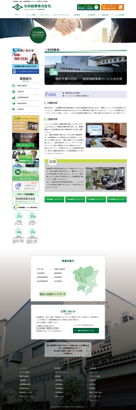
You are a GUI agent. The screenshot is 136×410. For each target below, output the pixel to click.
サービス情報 (30, 15)
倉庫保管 (21, 109)
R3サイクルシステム (27, 396)
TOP (16, 15)
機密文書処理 (22, 85)
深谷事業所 (41, 273)
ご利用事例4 (58, 392)
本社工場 (40, 269)
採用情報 (57, 376)
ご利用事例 (91, 15)
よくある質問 (119, 15)
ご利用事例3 (58, 388)
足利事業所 (58, 277)
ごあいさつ (93, 372)
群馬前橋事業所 (42, 277)
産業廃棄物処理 (23, 97)
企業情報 (77, 15)
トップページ (24, 368)
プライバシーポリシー (62, 372)
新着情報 (57, 368)
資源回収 (21, 91)
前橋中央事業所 (59, 269)
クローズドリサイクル (61, 15)
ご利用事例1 (58, 380)
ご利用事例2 (58, 384)
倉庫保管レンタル (26, 392)
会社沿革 (92, 384)
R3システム (45, 15)
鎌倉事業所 (58, 273)
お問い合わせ (59, 396)
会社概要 (92, 380)
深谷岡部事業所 (42, 281)
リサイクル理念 (94, 376)
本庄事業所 (58, 281)
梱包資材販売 (22, 103)
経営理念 (92, 388)
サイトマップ (94, 400)
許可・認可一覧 (94, 396)
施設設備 (105, 15)
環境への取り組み (95, 392)
